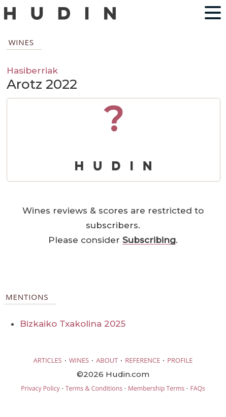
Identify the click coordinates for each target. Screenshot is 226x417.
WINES (79, 360)
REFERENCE (142, 360)
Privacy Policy (40, 388)
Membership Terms (156, 388)
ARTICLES (48, 360)
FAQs (197, 388)
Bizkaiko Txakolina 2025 (72, 324)
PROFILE (179, 360)
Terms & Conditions (94, 388)
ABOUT (107, 360)
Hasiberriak (32, 70)
